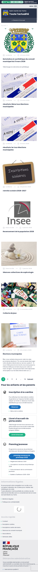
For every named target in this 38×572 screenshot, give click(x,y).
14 (25, 379)
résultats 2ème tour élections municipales (16, 105)
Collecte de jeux (10, 313)
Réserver (14, 407)
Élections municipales (12, 354)
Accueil (3, 25)
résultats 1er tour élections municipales (14, 148)
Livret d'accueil (17, 435)
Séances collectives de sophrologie (18, 272)
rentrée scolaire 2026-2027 (14, 191)
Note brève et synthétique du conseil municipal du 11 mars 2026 (19, 60)
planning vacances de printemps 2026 (22, 456)
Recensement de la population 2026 (18, 231)
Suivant (30, 379)
